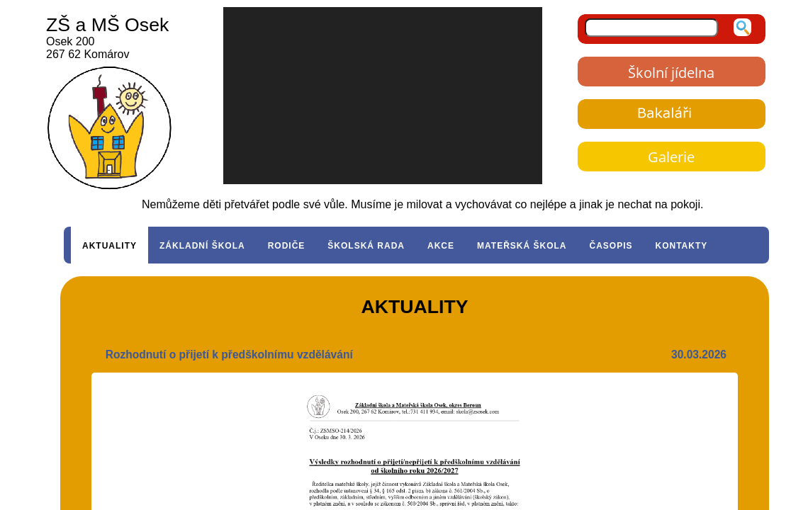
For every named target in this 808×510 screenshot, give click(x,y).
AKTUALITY (109, 246)
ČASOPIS (610, 246)
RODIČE (286, 246)
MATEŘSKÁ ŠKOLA (521, 246)
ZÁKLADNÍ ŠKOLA (202, 246)
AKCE (440, 246)
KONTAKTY (682, 246)
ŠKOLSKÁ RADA (366, 246)
